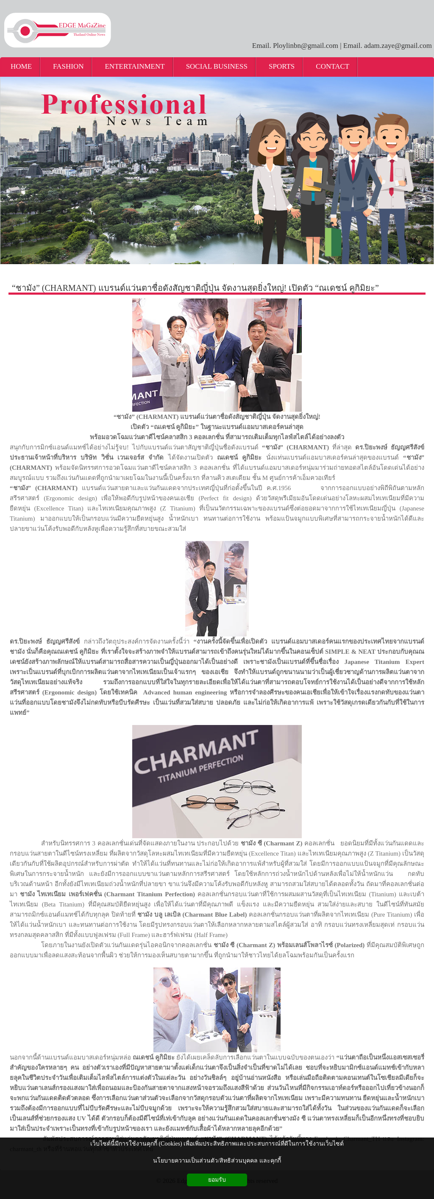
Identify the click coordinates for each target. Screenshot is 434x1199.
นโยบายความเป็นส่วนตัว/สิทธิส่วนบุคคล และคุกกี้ (217, 1160)
